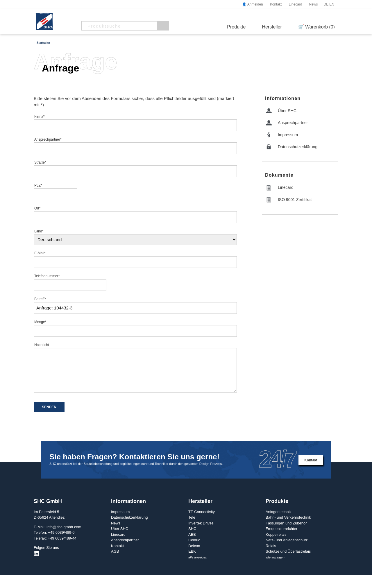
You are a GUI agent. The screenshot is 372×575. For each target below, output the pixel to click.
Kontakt (276, 4)
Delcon (194, 546)
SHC (192, 528)
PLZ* (38, 185)
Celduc (194, 540)
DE (326, 4)
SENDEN (49, 407)
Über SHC (287, 110)
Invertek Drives (201, 523)
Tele (191, 517)
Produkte (236, 26)
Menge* (40, 322)
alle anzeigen (197, 557)
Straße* (40, 162)
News (313, 4)
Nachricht (41, 345)
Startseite (43, 42)
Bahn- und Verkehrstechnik (288, 517)
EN (331, 4)
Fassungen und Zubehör (286, 523)
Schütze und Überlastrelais (288, 551)
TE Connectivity (201, 512)
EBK (192, 551)
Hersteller (272, 26)
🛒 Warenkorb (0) (316, 26)
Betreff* (40, 299)
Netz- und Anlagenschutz (287, 540)
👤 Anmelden (252, 4)
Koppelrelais (276, 534)
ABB (192, 534)
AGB (115, 551)
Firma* (39, 116)
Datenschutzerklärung (297, 146)
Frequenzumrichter (281, 528)
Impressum (288, 134)
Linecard (295, 4)
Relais (271, 546)
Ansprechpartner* (47, 139)
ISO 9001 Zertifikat (295, 199)
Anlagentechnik (278, 512)
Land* (38, 231)
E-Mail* (40, 253)
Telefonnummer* (47, 276)
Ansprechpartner (293, 122)
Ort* (37, 208)
